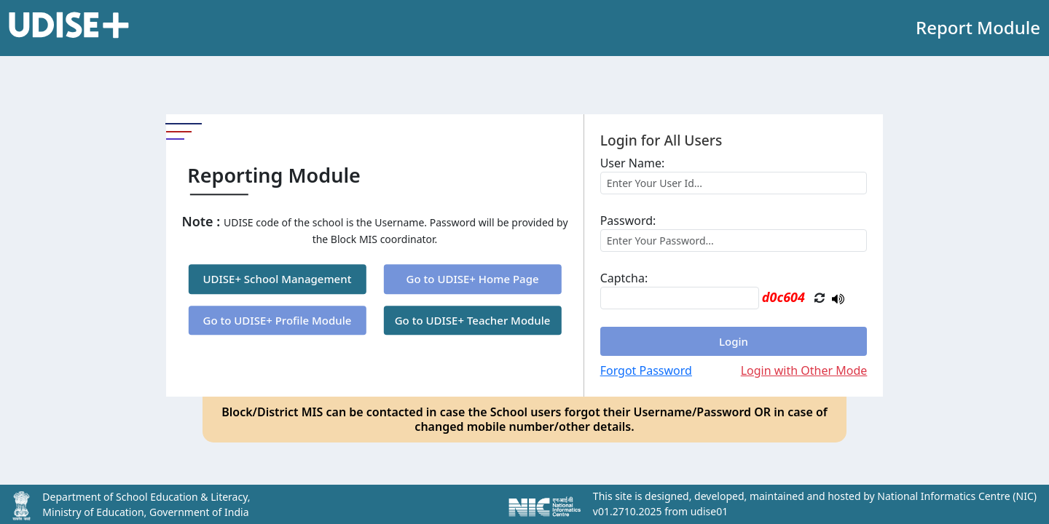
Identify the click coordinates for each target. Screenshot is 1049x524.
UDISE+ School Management (277, 279)
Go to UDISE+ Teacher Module (473, 320)
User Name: (632, 163)
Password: (628, 221)
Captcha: (624, 278)
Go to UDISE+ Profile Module (277, 320)
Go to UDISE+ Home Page (472, 279)
